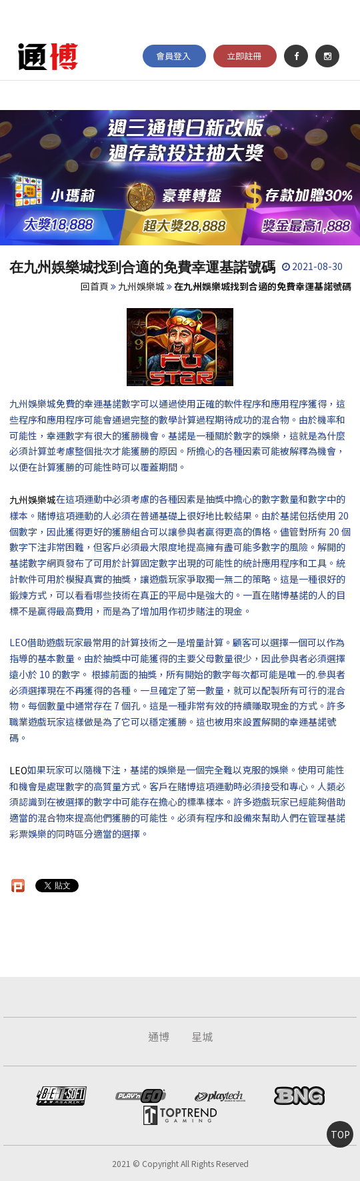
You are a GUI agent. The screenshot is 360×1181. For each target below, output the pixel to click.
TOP (340, 1134)
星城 (202, 1036)
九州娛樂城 (141, 286)
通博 (158, 1036)
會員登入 (173, 55)
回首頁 (95, 286)
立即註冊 (244, 55)
